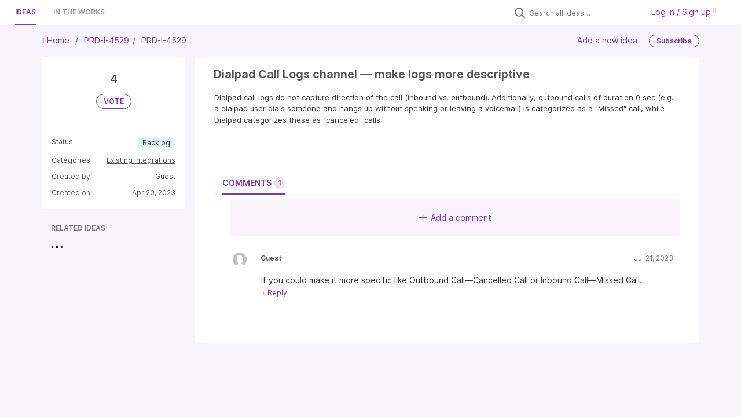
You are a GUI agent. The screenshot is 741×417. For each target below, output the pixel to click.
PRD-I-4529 (106, 40)
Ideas (25, 12)
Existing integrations (141, 160)
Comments (253, 183)
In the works (79, 12)
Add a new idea (607, 40)
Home (57, 40)
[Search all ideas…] (583, 13)
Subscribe (674, 40)
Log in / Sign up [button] (683, 12)
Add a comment (455, 217)
